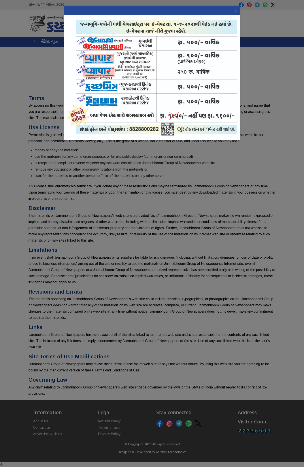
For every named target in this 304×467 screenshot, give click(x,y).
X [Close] (235, 11)
